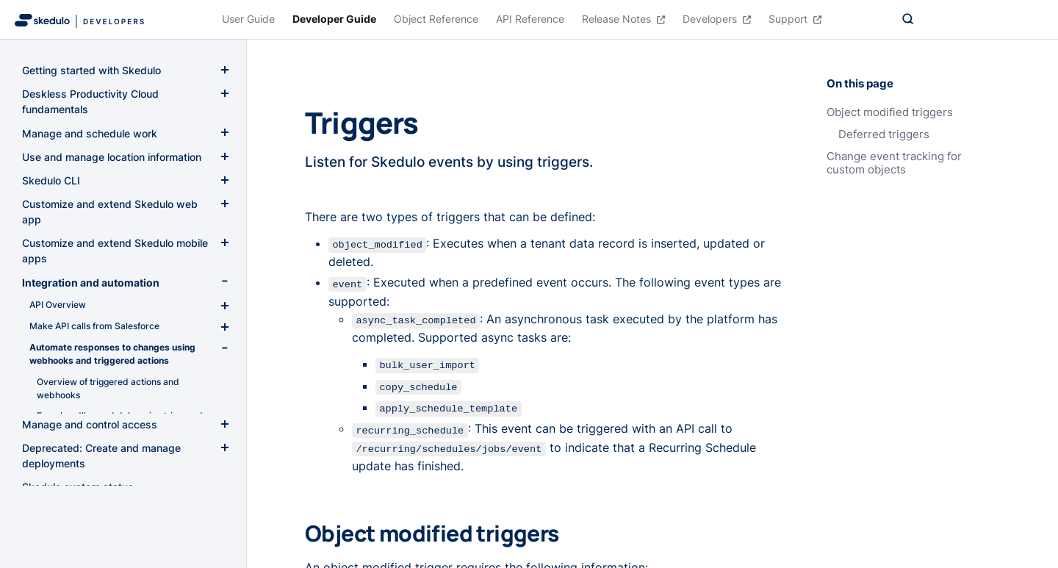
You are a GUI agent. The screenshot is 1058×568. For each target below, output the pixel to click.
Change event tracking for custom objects (894, 163)
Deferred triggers (883, 134)
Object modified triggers (890, 112)
